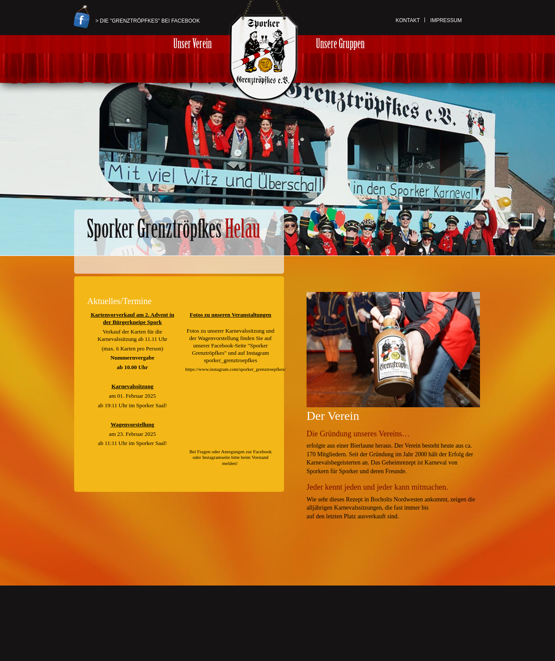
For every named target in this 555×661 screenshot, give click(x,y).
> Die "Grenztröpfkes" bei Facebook (147, 21)
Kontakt (408, 20)
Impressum (446, 20)
